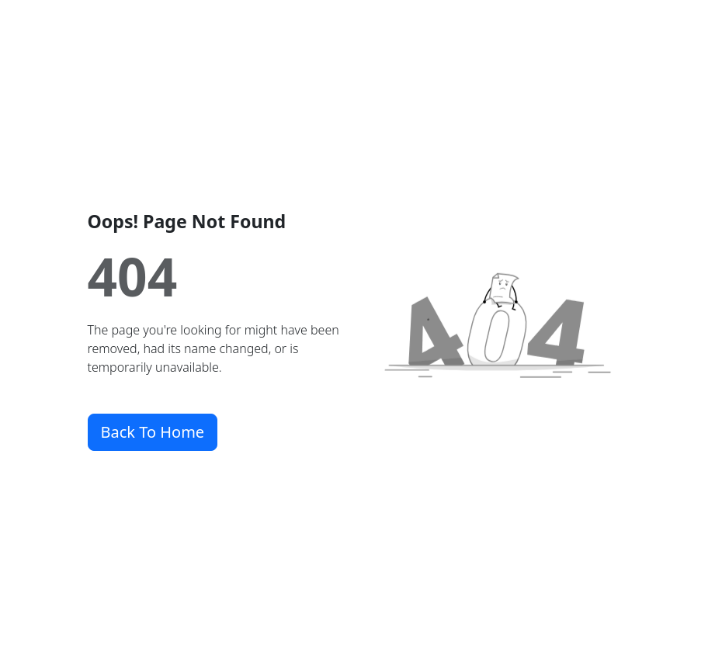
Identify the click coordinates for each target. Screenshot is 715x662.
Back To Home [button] (153, 431)
